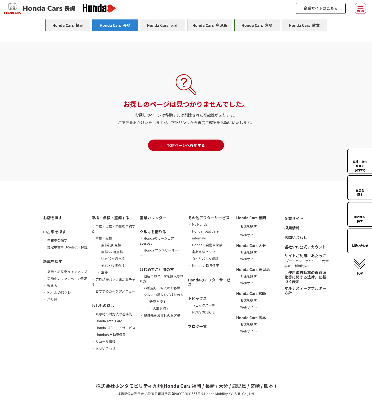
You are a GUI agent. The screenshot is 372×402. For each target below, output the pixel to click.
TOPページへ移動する (186, 145)
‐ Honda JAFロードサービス (113, 327)
